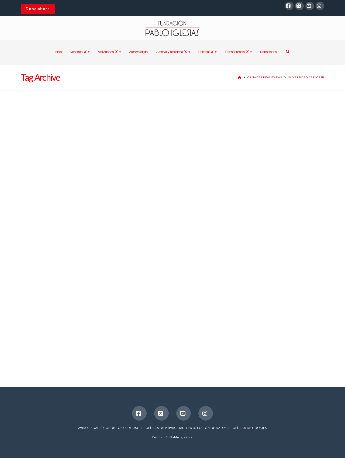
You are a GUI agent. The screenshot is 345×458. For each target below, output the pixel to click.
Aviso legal (88, 427)
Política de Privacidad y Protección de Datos (185, 427)
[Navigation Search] (288, 52)
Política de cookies (249, 427)
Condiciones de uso (121, 427)
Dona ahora (38, 8)
